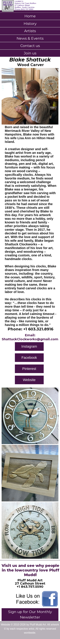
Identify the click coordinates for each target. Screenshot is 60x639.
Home (30, 16)
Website (29, 380)
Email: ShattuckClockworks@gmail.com (30, 337)
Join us (30, 53)
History (30, 23)
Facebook (29, 358)
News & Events (30, 38)
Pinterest (29, 369)
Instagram (29, 346)
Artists (30, 31)
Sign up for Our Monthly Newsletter (30, 615)
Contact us (30, 45)
